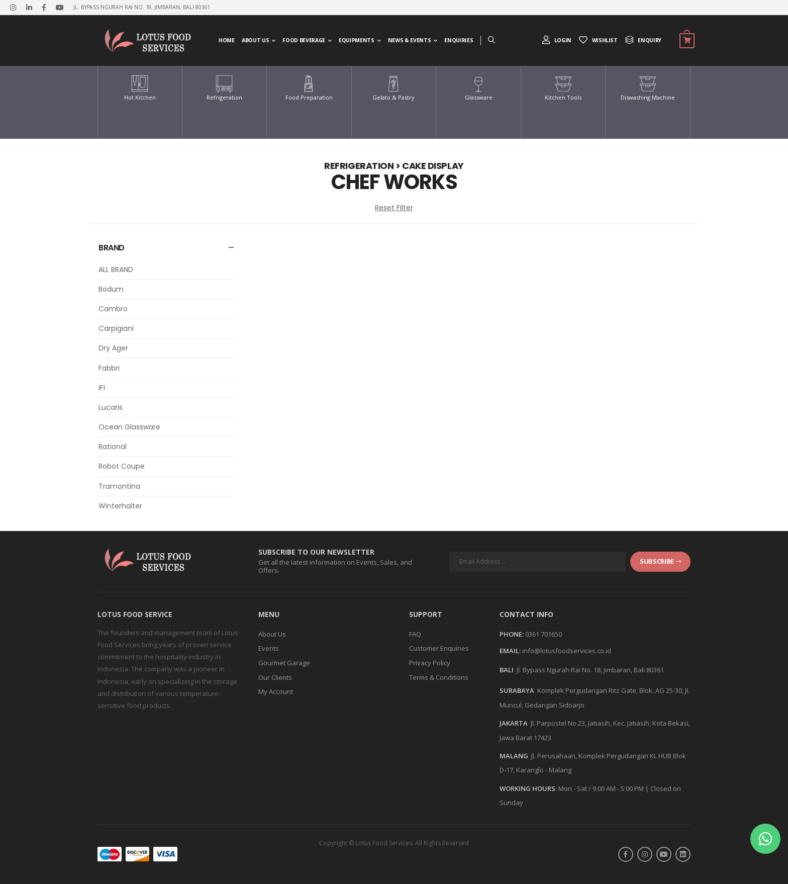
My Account (275, 691)
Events (268, 648)
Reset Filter (394, 208)
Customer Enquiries (439, 648)
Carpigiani (116, 328)
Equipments (356, 40)
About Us (255, 40)
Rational (112, 446)
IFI (101, 388)
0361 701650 (543, 634)
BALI (507, 669)
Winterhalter (120, 506)
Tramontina (119, 486)
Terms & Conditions (438, 677)
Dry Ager (113, 348)
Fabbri (109, 368)
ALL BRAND (115, 269)
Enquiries (458, 40)
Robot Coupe (121, 466)
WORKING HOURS (527, 788)
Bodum (111, 289)
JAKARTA (514, 723)
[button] (765, 839)
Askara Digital (413, 853)
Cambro (113, 309)
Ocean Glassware (129, 427)
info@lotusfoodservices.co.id (566, 650)
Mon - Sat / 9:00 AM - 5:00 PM (601, 788)
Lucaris (110, 407)
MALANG (514, 755)
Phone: (512, 635)
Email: (510, 651)
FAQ (415, 634)
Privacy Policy (429, 662)
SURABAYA (517, 690)
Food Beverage (303, 40)
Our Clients (275, 677)
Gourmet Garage (284, 662)
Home (227, 40)
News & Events (409, 40)
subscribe (660, 561)
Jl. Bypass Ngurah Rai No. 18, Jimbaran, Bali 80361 (590, 669)
